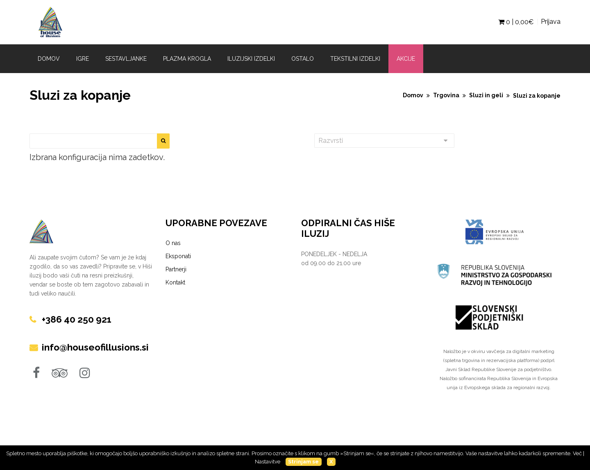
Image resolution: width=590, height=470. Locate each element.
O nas (173, 243)
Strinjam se (303, 462)
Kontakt (175, 282)
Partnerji (176, 269)
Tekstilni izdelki (355, 58)
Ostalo (302, 58)
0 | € (515, 22)
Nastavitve (267, 462)
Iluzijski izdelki (251, 58)
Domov (49, 58)
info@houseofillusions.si (98, 347)
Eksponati (178, 256)
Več (577, 453)
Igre (82, 58)
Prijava (550, 21)
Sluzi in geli (486, 95)
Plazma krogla (187, 58)
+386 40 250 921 (79, 319)
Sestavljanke (126, 58)
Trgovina (446, 95)
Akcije (406, 58)
